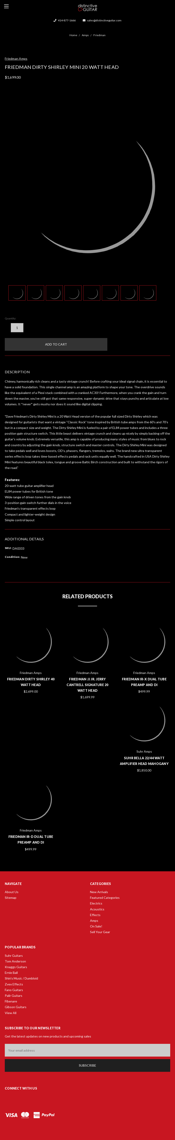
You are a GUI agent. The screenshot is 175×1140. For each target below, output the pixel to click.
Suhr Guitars (14, 955)
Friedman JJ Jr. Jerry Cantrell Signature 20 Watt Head (87, 684)
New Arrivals (99, 892)
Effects (95, 915)
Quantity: (10, 318)
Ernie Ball (11, 973)
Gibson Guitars (15, 1007)
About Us (11, 892)
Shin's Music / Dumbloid (21, 978)
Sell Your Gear (100, 932)
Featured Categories (105, 897)
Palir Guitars (13, 995)
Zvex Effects (14, 984)
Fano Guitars (14, 990)
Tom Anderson (15, 961)
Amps (94, 920)
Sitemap (10, 897)
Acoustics (97, 909)
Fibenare (11, 1001)
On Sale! (96, 926)
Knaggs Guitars (16, 967)
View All (10, 1013)
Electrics (96, 903)
